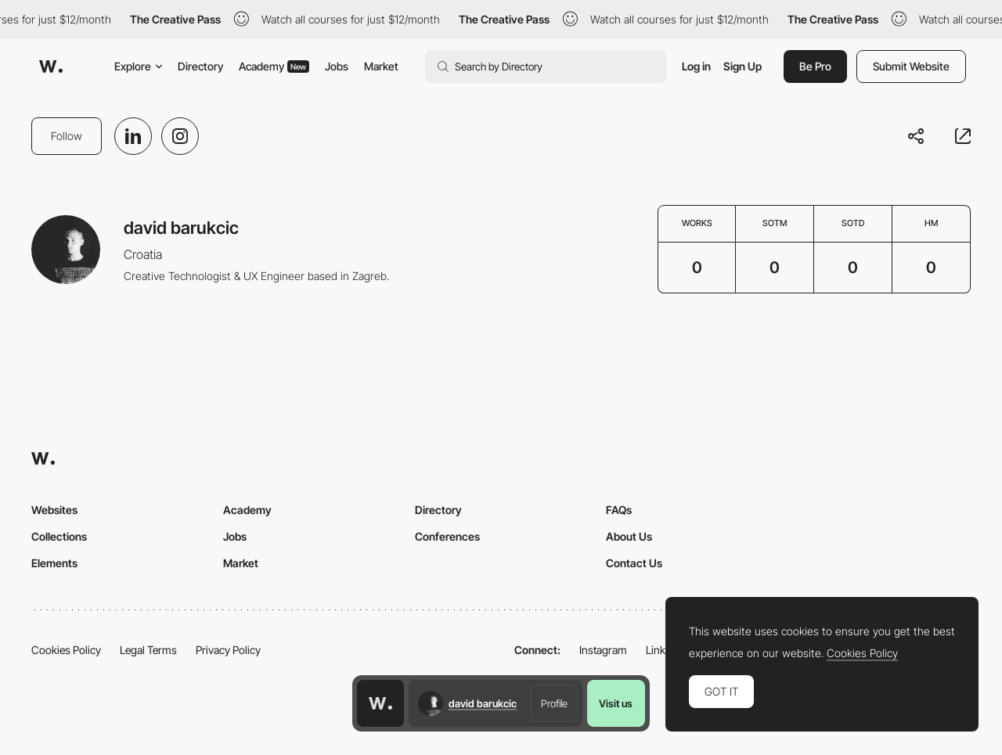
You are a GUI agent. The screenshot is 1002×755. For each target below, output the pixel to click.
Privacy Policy (228, 649)
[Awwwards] (51, 66)
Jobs (336, 66)
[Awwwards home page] (380, 703)
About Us (629, 536)
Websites (54, 509)
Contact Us (634, 563)
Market (381, 66)
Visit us (616, 703)
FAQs (619, 509)
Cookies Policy (66, 649)
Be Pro (815, 66)
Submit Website (911, 66)
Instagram (603, 649)
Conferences (447, 536)
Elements (54, 563)
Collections (59, 536)
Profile (554, 703)
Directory (200, 66)
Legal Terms (148, 649)
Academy (274, 66)
